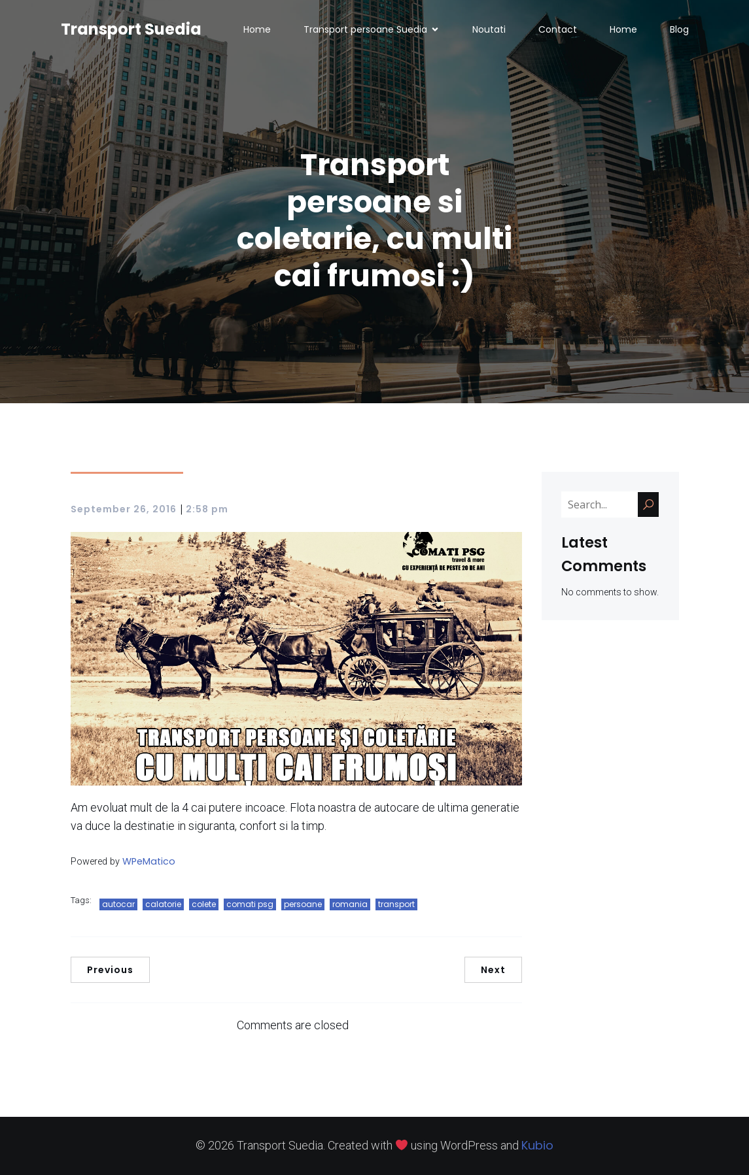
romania (350, 904)
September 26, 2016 (124, 509)
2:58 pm (207, 509)
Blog (679, 29)
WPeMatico (148, 861)
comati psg (249, 904)
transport (396, 904)
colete (204, 904)
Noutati (489, 29)
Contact (557, 29)
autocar (118, 904)
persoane (303, 904)
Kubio (537, 1145)
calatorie (163, 904)
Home (257, 29)
